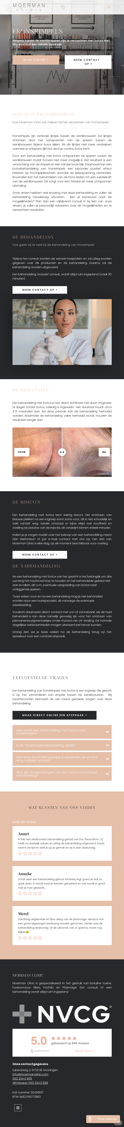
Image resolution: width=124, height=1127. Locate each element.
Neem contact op (38, 290)
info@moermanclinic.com (30, 1074)
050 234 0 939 (22, 1079)
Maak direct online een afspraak (53, 715)
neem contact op (87, 62)
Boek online (34, 60)
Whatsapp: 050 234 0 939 (30, 1083)
